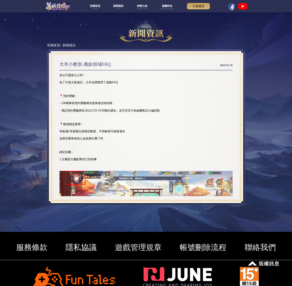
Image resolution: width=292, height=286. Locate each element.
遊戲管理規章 (138, 247)
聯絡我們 (260, 247)
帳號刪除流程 (203, 247)
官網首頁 (53, 45)
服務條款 (31, 247)
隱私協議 (81, 247)
